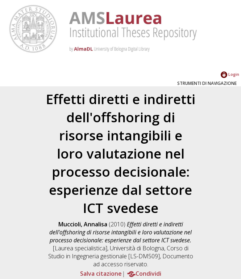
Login (230, 74)
